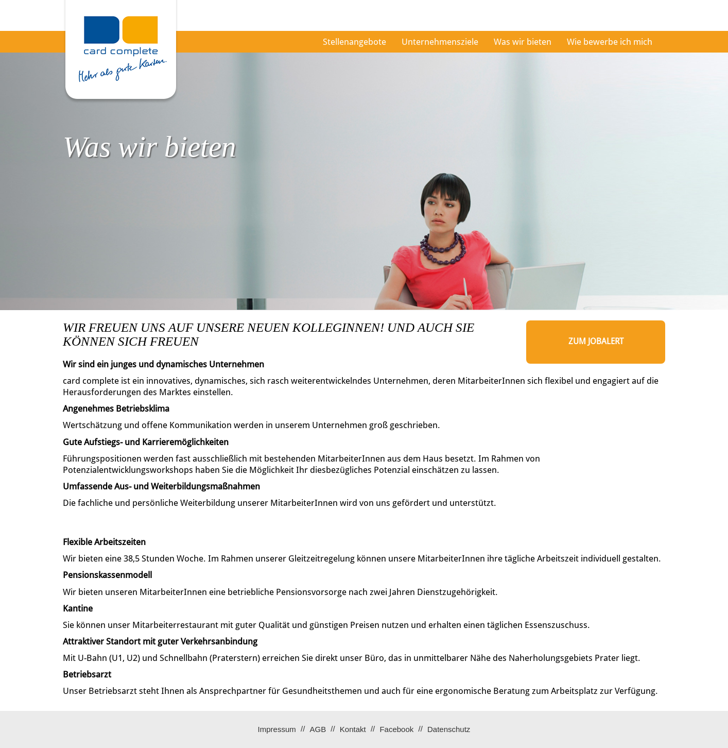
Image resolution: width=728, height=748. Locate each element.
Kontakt (353, 729)
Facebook (396, 729)
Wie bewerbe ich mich (609, 42)
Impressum (277, 729)
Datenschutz (448, 729)
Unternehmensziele (440, 42)
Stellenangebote (354, 42)
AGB (317, 729)
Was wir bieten (522, 42)
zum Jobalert (595, 341)
